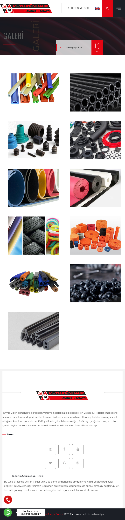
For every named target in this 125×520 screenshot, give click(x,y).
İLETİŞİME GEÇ (77, 8)
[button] (97, 8)
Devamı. (11, 434)
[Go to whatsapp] (8, 512)
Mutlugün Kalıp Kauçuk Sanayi (47, 514)
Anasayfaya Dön (74, 47)
